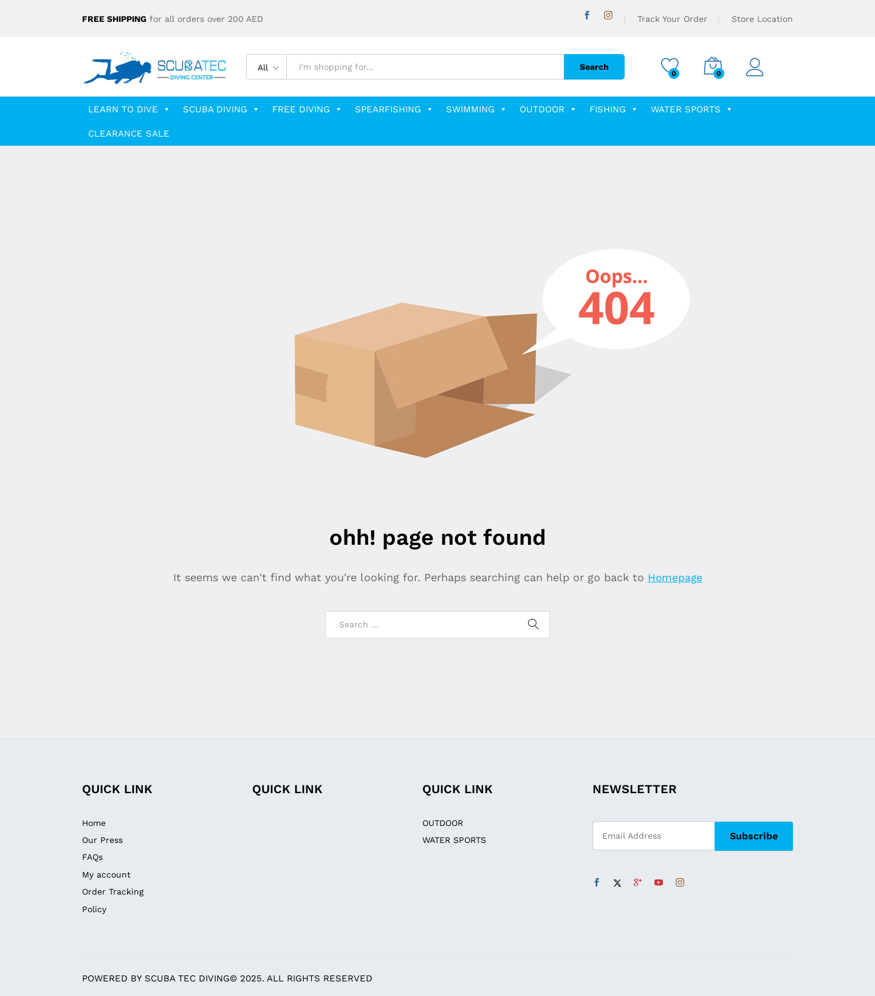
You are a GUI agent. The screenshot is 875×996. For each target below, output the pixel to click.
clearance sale (129, 133)
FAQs (92, 857)
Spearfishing (394, 109)
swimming (476, 109)
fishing (614, 109)
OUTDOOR (548, 109)
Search (590, 67)
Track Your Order (672, 19)
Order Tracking (112, 891)
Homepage (675, 577)
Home (94, 823)
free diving (307, 109)
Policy (94, 909)
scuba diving (221, 109)
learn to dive (129, 109)
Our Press (102, 840)
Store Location (762, 19)
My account (106, 874)
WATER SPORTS (692, 109)
